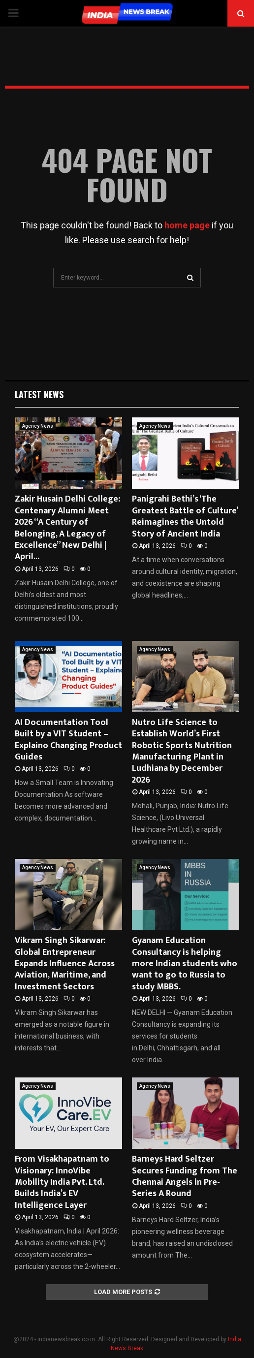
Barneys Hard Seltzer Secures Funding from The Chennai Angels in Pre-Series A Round (184, 1176)
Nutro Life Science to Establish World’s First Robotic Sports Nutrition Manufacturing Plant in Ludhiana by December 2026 (182, 751)
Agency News (37, 426)
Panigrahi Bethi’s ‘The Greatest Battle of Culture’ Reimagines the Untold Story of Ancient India (184, 516)
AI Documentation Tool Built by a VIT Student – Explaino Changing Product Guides (68, 739)
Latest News (39, 394)
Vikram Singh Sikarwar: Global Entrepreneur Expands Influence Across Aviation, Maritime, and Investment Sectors (65, 963)
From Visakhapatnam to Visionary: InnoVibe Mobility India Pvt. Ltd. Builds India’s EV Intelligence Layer (62, 1182)
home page (187, 225)
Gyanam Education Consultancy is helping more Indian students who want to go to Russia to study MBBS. (184, 963)
